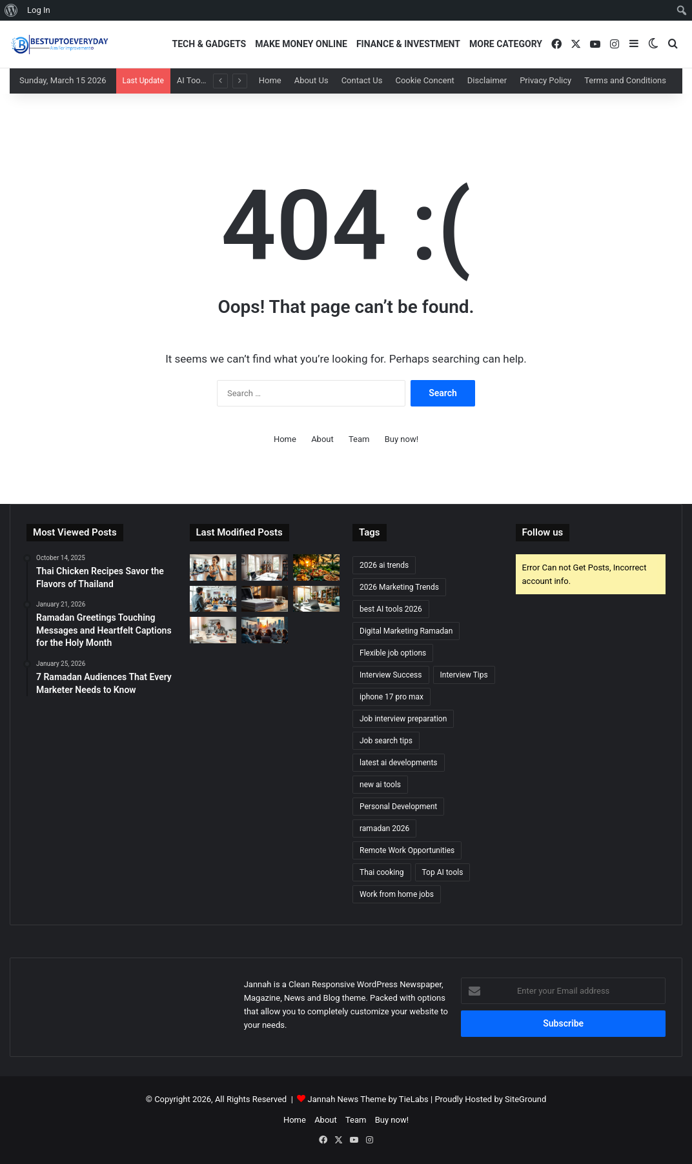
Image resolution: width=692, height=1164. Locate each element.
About (322, 439)
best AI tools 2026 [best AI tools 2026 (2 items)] (391, 609)
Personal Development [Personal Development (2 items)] (398, 806)
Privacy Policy (545, 80)
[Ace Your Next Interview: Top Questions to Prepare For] (264, 599)
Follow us (543, 532)
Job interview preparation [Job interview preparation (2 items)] (403, 718)
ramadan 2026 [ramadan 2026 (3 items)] (384, 828)
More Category (505, 44)
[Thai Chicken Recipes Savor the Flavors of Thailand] (316, 567)
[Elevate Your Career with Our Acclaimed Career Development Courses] (213, 599)
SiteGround (525, 1099)
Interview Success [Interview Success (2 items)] (391, 674)
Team (359, 439)
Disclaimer (487, 80)
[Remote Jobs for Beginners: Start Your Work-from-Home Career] (264, 567)
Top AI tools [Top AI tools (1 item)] (442, 872)
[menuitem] (11, 10)
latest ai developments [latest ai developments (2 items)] (399, 762)
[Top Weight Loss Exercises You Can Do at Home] (213, 567)
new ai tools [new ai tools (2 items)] (380, 784)
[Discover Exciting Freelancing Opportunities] (264, 630)
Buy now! (401, 439)
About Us (311, 80)
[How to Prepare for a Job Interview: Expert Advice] (213, 630)
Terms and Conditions (625, 80)
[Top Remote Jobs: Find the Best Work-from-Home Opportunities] (316, 599)
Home (270, 80)
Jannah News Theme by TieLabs (368, 1099)
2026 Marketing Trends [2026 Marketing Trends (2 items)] (399, 587)
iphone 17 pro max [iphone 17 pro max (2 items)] (391, 696)
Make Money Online (301, 44)
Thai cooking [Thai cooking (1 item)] (382, 872)
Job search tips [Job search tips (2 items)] (386, 740)
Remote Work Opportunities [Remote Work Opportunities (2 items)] (407, 850)
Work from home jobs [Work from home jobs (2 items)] (397, 894)
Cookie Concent (424, 80)
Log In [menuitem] (38, 10)
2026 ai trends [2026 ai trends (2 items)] (384, 565)
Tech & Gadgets (209, 44)
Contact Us (362, 80)
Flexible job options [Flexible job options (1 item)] (393, 652)
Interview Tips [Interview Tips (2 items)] (464, 674)
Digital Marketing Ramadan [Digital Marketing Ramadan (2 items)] (406, 631)
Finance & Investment (408, 44)
